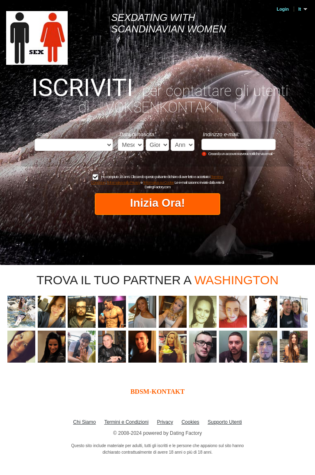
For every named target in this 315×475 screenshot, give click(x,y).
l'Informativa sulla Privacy (123, 182)
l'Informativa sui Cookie (158, 182)
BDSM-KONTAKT (157, 391)
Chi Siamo (84, 422)
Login (282, 9)
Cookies (190, 422)
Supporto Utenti (225, 422)
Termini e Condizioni (126, 422)
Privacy (165, 422)
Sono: (43, 134)
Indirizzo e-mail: (221, 134)
